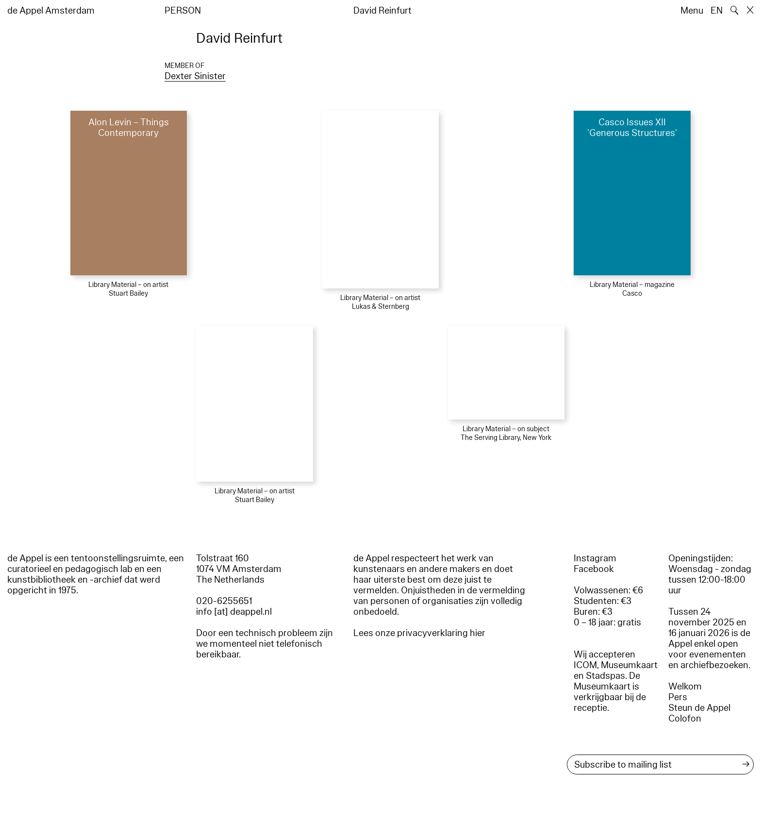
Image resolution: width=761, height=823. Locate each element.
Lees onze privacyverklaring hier (419, 633)
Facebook (594, 569)
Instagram (595, 558)
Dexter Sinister (195, 76)
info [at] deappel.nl (234, 611)
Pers (677, 697)
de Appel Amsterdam (51, 10)
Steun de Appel (699, 708)
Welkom (685, 686)
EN (717, 10)
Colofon (684, 718)
